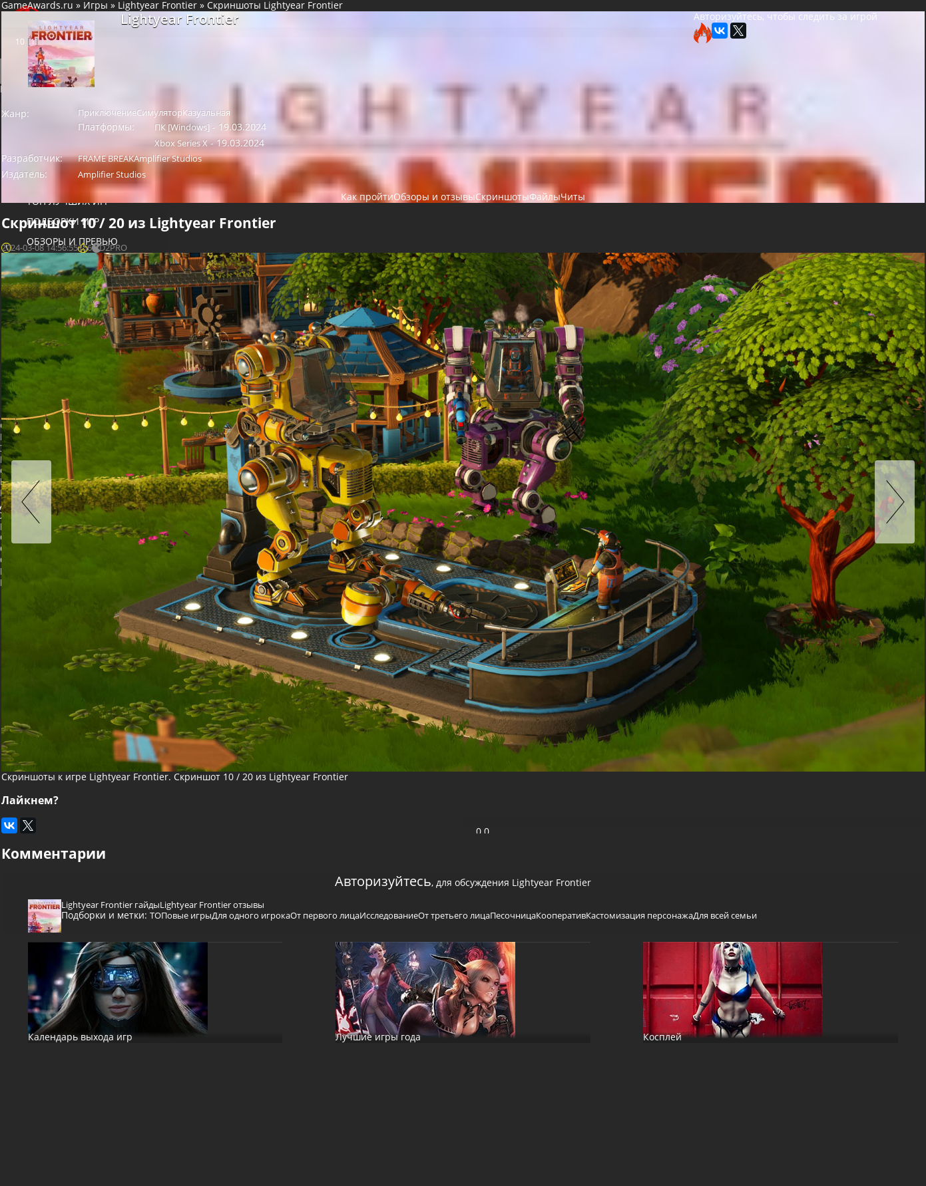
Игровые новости (56, 133)
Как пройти (320, 208)
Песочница (247, 795)
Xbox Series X (400, 144)
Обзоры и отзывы (403, 208)
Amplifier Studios (360, 163)
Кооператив (305, 795)
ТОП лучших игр (51, 213)
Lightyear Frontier (329, 19)
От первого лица (45, 603)
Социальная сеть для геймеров (83, 25)
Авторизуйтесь (335, 721)
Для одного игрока (49, 547)
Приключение (76, 468)
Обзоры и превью (55, 253)
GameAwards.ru (209, 19)
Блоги (26, 373)
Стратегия (124, 480)
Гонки (91, 502)
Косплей (32, 392)
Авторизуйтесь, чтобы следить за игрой (630, 50)
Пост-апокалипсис (49, 569)
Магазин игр (44, 353)
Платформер (36, 513)
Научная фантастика (54, 614)
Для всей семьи (489, 795)
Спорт (21, 502)
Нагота (129, 592)
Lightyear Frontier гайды (273, 756)
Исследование (581, 779)
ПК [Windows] (288, 144)
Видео (26, 293)
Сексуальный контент (57, 581)
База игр (31, 153)
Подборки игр (46, 233)
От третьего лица (656, 779)
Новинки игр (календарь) (75, 173)
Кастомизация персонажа (393, 795)
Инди (95, 592)
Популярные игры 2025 (68, 193)
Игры (267, 19)
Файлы (27, 313)
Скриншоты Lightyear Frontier (447, 19)
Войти (83, 107)
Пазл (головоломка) (107, 491)
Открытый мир (41, 592)
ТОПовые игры (343, 779)
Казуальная (409, 126)
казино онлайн (51, 412)
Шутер (56, 502)
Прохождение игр (55, 273)
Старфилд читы (43, 434)
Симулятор (32, 491)
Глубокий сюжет (44, 625)
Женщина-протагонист (60, 558)
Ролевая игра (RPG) (50, 480)
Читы (23, 333)
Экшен (22, 468)
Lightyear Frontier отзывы (384, 756)
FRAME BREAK (288, 163)
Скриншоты (487, 208)
